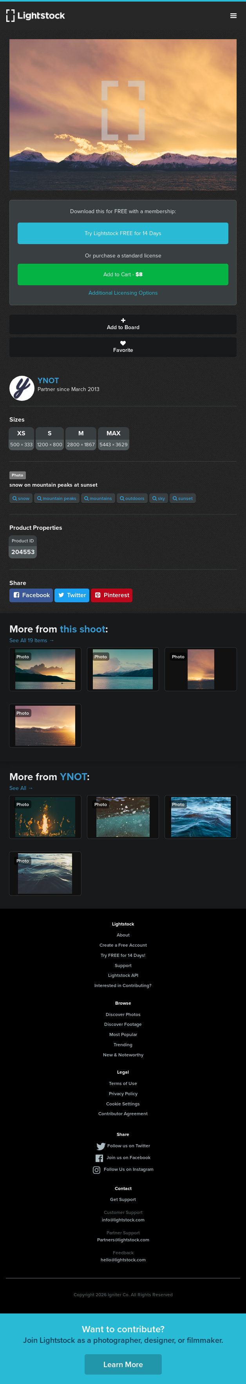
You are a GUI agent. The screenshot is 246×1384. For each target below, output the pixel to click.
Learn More (123, 1364)
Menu (233, 15)
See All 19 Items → (31, 640)
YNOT (48, 380)
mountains (98, 498)
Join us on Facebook (128, 1157)
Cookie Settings (123, 1103)
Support (123, 965)
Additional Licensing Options (123, 293)
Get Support (123, 1199)
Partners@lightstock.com (123, 1239)
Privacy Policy (123, 1093)
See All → (21, 788)
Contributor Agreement (123, 1113)
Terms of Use (123, 1083)
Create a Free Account (123, 945)
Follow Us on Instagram (129, 1169)
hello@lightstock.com (123, 1259)
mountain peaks (56, 498)
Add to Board (123, 324)
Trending (123, 1044)
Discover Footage (123, 1024)
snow (21, 498)
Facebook (31, 595)
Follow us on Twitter (128, 1145)
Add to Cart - (123, 274)
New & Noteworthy (123, 1054)
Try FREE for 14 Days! (123, 955)
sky (158, 498)
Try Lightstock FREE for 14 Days (123, 233)
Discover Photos (123, 1014)
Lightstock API (123, 975)
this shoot (82, 628)
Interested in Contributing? (123, 985)
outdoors (132, 498)
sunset (183, 498)
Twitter (72, 595)
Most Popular (123, 1034)
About (123, 934)
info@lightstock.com (123, 1219)
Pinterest (111, 595)
